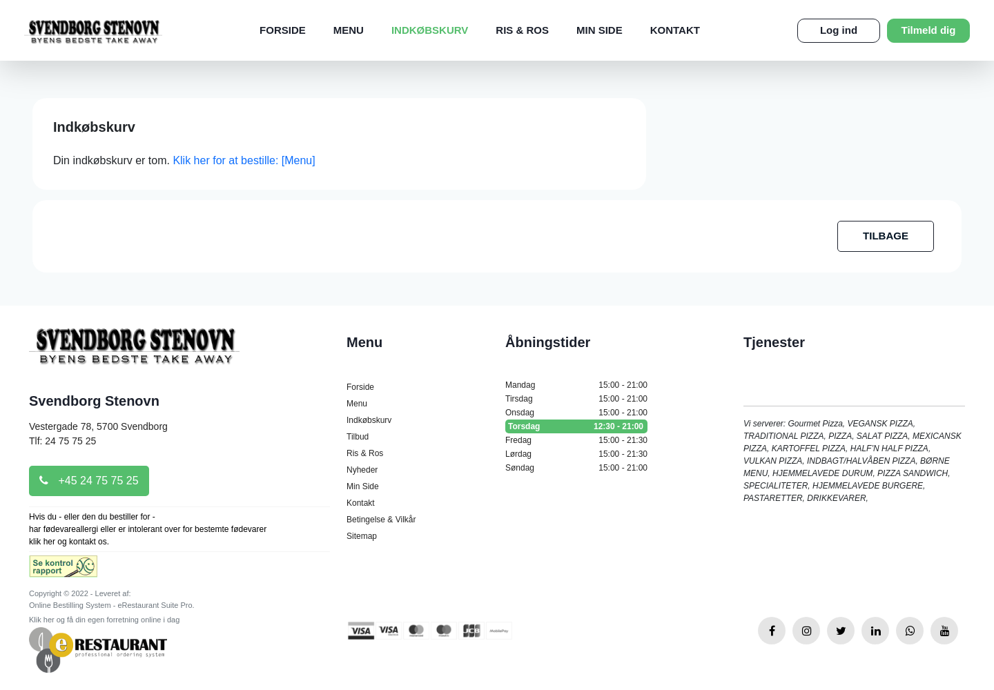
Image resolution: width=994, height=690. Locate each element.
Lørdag (576, 454)
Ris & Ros (522, 30)
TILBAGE (885, 235)
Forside (283, 30)
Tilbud (358, 437)
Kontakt (675, 30)
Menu (348, 30)
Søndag (576, 468)
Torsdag (576, 426)
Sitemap (362, 536)
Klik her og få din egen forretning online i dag (104, 619)
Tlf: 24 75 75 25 (62, 440)
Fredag (576, 440)
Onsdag (576, 413)
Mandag (576, 385)
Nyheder (362, 470)
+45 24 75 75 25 (89, 480)
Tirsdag (576, 399)
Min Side (599, 30)
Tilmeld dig (929, 30)
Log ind (838, 30)
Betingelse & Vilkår (381, 519)
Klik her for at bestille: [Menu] (244, 160)
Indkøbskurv (429, 30)
